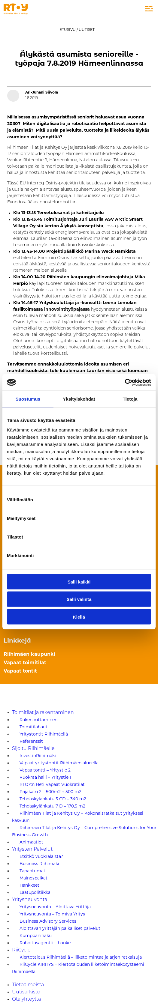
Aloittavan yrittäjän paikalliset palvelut (60, 928)
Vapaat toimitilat (25, 662)
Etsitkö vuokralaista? (41, 856)
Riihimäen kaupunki (29, 654)
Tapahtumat (32, 870)
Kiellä (79, 616)
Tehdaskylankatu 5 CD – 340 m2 (53, 799)
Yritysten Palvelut (32, 849)
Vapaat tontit (20, 671)
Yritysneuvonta (29, 899)
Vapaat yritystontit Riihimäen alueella (59, 763)
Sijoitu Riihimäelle (33, 748)
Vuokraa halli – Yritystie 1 (45, 777)
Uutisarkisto (26, 992)
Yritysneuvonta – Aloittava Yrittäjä (55, 906)
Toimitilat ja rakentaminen (43, 712)
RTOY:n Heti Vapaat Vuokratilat (52, 784)
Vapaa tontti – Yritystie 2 (45, 770)
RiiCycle (21, 950)
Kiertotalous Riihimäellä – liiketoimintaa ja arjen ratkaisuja (81, 957)
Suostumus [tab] (28, 398)
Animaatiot (31, 842)
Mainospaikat (33, 878)
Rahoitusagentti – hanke (45, 942)
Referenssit (31, 741)
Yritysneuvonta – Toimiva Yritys (52, 914)
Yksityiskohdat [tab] (79, 398)
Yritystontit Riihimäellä (44, 734)
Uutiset (87, 29)
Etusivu (67, 29)
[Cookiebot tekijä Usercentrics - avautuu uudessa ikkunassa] (125, 382)
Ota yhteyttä (26, 999)
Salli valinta (79, 599)
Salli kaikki (79, 581)
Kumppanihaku (36, 935)
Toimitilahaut (33, 727)
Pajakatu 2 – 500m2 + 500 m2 (50, 791)
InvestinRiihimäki (38, 755)
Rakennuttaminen (38, 719)
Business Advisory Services (48, 921)
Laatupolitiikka (35, 892)
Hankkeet (29, 885)
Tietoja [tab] (130, 398)
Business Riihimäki (39, 863)
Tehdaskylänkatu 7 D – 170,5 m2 (52, 806)
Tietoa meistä (28, 985)
